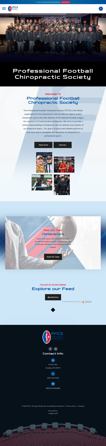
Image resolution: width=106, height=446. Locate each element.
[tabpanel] (53, 242)
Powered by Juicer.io (72, 302)
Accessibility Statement (55, 406)
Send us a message (53, 388)
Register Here (65, 2)
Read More (43, 145)
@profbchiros (53, 297)
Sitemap (81, 406)
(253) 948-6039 (53, 378)
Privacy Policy (71, 406)
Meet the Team (53, 257)
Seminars (62, 145)
